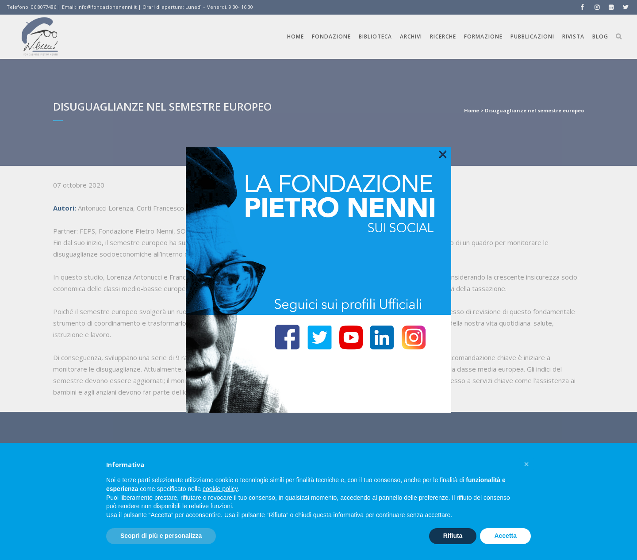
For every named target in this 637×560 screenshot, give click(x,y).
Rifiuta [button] (453, 535)
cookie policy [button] (220, 488)
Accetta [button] (505, 535)
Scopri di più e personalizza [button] (161, 535)
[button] (526, 464)
